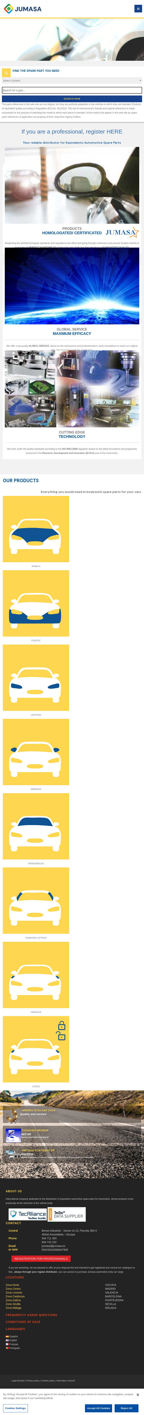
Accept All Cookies (98, 1408)
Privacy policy (33, 1380)
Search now (72, 99)
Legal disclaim (18, 1380)
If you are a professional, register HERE (72, 131)
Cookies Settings (15, 1408)
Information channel (65, 1380)
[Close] (138, 1395)
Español (12, 1336)
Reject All (126, 1408)
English (11, 1340)
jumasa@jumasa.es (53, 1245)
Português (13, 1348)
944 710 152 (49, 1242)
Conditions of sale (23, 1322)
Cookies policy (48, 1380)
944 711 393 (49, 1238)
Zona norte (12, 1284)
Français (12, 1344)
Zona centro (13, 1288)
